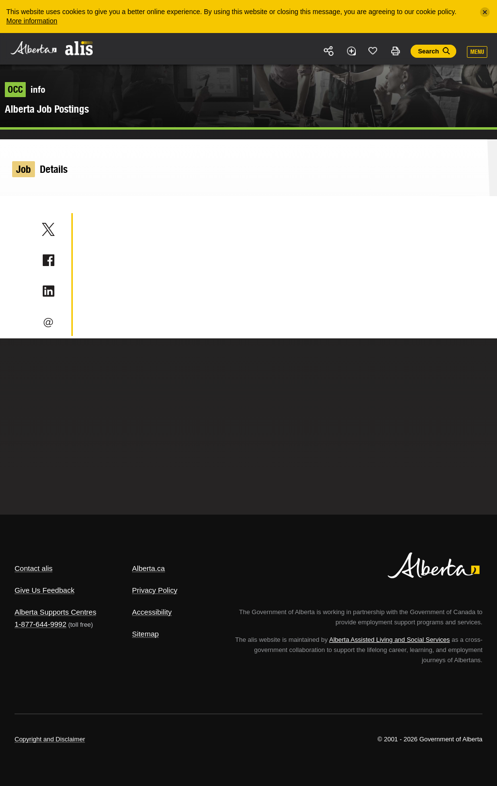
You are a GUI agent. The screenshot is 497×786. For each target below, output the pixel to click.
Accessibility (152, 612)
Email (48, 322)
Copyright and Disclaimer (50, 739)
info (25, 89)
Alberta (33, 48)
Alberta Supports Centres (55, 612)
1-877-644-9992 (40, 624)
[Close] (485, 12)
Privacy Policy (154, 590)
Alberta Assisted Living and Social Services (389, 639)
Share (329, 51)
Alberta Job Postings (47, 109)
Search (428, 51)
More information (31, 21)
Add (351, 51)
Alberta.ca (148, 568)
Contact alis (33, 568)
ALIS (79, 48)
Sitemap (145, 634)
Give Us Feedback (44, 590)
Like (373, 50)
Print (395, 51)
